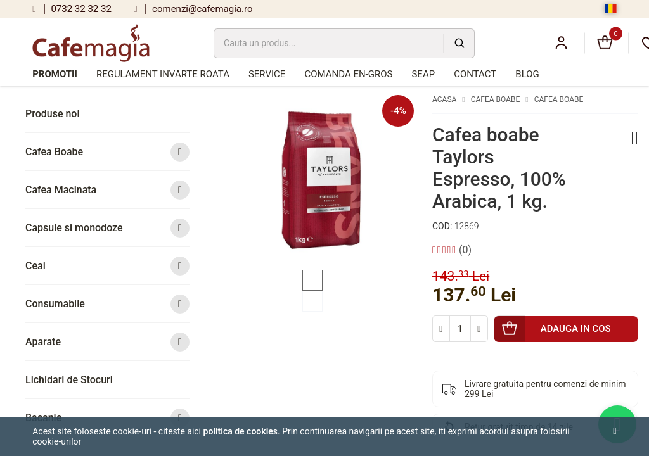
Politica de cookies (240, 431)
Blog (527, 74)
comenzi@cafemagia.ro (193, 9)
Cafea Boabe (107, 152)
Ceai (107, 266)
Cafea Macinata (107, 190)
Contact (475, 74)
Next (423, 179)
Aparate (107, 342)
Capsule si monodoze (107, 228)
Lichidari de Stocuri (69, 380)
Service (266, 74)
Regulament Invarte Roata (162, 74)
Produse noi (52, 114)
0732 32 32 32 (72, 9)
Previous (216, 179)
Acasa (444, 99)
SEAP (423, 74)
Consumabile (107, 304)
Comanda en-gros (348, 74)
